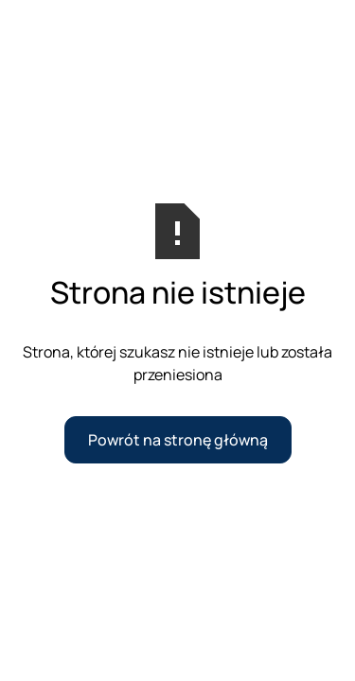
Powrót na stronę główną (178, 439)
